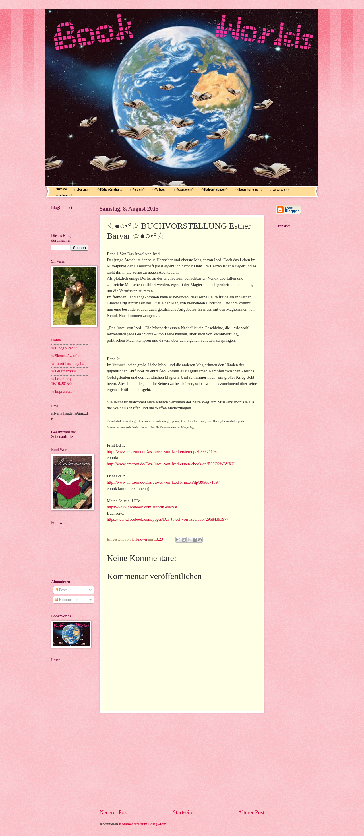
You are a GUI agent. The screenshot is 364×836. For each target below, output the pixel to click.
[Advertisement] (182, 760)
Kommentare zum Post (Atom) (143, 824)
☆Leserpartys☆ (64, 371)
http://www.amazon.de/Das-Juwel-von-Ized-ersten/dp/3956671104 (162, 451)
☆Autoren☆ (137, 189)
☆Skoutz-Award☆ (66, 356)
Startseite (61, 189)
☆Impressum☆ (63, 391)
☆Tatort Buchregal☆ (68, 363)
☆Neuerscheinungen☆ (248, 189)
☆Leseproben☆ (279, 189)
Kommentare (67, 600)
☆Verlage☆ (159, 189)
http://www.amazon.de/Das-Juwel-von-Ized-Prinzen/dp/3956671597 (163, 482)
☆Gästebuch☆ (64, 195)
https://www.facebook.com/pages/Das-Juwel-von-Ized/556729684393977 (167, 519)
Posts (61, 590)
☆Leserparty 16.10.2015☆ (62, 381)
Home (56, 340)
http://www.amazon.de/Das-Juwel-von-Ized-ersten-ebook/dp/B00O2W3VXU (171, 464)
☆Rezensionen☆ (184, 189)
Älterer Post (251, 812)
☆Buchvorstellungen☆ (214, 189)
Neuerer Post (114, 812)
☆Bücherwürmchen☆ (110, 189)
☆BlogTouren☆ (64, 348)
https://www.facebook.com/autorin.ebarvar (142, 507)
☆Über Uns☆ (82, 189)
